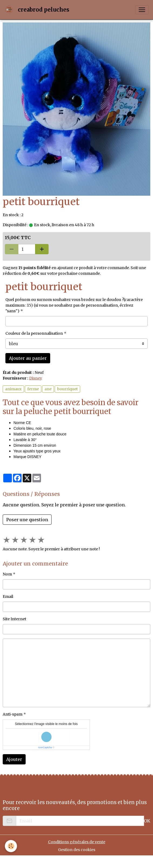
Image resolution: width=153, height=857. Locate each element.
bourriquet (67, 389)
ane (48, 389)
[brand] (38, 9)
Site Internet (14, 619)
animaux (13, 389)
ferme (33, 389)
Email (8, 596)
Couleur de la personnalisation (34, 333)
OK (147, 821)
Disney (35, 378)
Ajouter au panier (28, 358)
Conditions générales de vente (76, 841)
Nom (7, 574)
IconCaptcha (45, 747)
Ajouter (14, 759)
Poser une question (27, 519)
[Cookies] (11, 846)
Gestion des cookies (76, 849)
